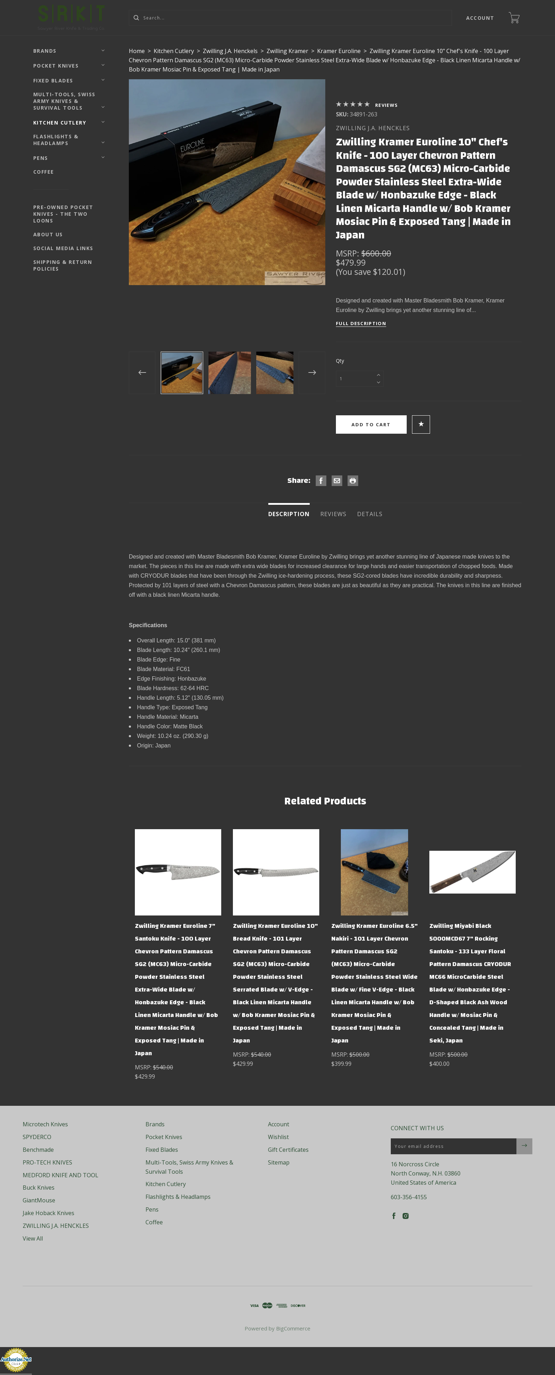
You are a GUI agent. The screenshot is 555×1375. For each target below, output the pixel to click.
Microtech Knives (45, 1124)
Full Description (361, 323)
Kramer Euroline (339, 51)
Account (480, 18)
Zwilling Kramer (287, 51)
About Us (48, 234)
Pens (40, 158)
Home (137, 51)
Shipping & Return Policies (62, 265)
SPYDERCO (37, 1137)
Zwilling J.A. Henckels (230, 51)
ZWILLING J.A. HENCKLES (373, 128)
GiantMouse (39, 1200)
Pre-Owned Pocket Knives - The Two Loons (63, 214)
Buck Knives (39, 1187)
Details (370, 514)
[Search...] (290, 18)
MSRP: (348, 253)
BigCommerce (293, 1328)
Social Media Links (63, 248)
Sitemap (279, 1162)
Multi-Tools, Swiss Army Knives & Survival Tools (64, 101)
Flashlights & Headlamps (56, 139)
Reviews (386, 105)
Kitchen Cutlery (59, 122)
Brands (45, 50)
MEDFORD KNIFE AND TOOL (60, 1175)
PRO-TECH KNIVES (47, 1162)
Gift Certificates (288, 1150)
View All (33, 1238)
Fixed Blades (53, 80)
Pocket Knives (56, 65)
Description (289, 514)
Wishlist (278, 1137)
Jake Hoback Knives (48, 1213)
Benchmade (38, 1150)
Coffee (43, 171)
